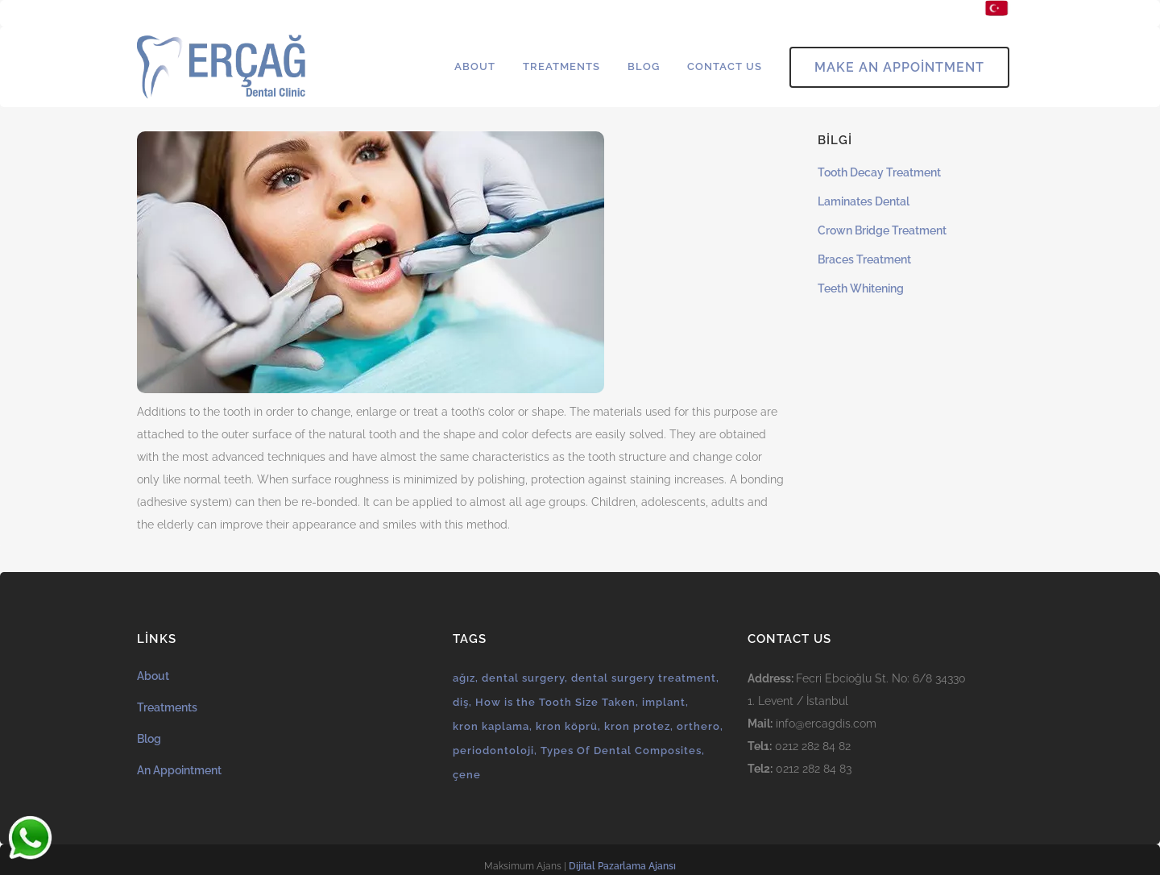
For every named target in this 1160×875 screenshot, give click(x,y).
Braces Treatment (864, 259)
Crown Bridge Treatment (882, 230)
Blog (149, 738)
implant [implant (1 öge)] (664, 702)
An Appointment (179, 770)
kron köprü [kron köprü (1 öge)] (567, 726)
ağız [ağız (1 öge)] (464, 678)
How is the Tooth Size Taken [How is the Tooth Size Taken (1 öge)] (555, 702)
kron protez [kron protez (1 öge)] (637, 726)
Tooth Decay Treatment (879, 172)
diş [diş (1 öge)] (461, 702)
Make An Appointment (899, 67)
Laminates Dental (863, 201)
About (153, 676)
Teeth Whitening (861, 288)
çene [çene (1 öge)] (467, 775)
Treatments (167, 707)
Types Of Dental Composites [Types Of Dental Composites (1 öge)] (621, 750)
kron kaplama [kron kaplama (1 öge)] (491, 726)
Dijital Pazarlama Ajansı (622, 866)
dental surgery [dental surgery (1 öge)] (523, 678)
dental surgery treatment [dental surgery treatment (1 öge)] (643, 678)
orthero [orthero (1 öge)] (698, 726)
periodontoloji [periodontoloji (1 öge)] (493, 750)
